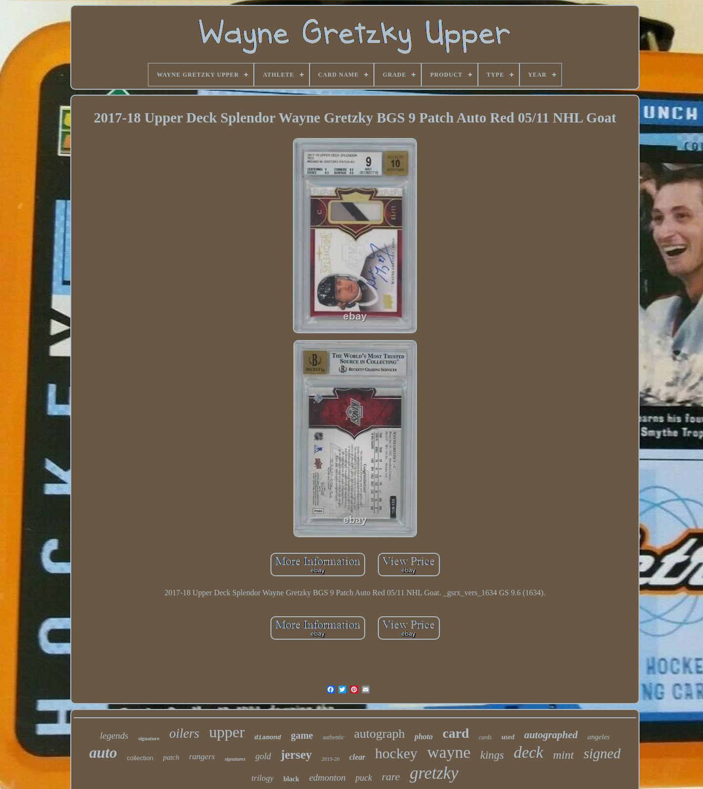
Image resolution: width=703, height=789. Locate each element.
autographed (551, 735)
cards (485, 737)
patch (171, 757)
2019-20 (331, 759)
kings (492, 755)
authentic (333, 737)
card (456, 733)
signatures (235, 759)
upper (227, 732)
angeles (598, 737)
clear (357, 757)
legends (114, 735)
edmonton (327, 777)
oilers (184, 733)
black (291, 779)
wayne (449, 752)
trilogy (262, 778)
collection (140, 758)
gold (263, 756)
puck (363, 778)
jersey (296, 754)
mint (563, 755)
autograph (379, 734)
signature (149, 738)
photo (423, 736)
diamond (267, 737)
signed (601, 753)
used (507, 737)
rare (391, 776)
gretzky (434, 773)
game (302, 735)
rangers (202, 756)
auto (103, 752)
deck (528, 752)
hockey (396, 753)
